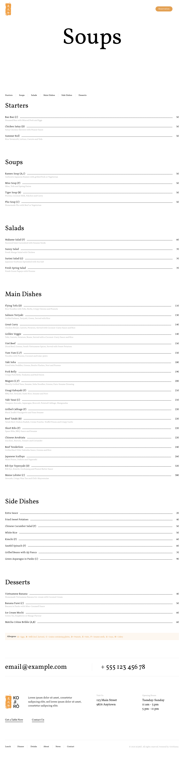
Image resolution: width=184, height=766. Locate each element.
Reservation (164, 9)
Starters (9, 95)
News (58, 746)
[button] (177, 9)
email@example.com (36, 667)
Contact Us (38, 720)
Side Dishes (66, 95)
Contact (70, 746)
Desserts (83, 95)
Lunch (8, 746)
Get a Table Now (14, 720)
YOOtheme (173, 746)
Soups (22, 95)
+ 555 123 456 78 (123, 667)
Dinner (20, 746)
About (46, 746)
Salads (34, 95)
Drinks (34, 746)
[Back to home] (11, 9)
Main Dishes (49, 95)
